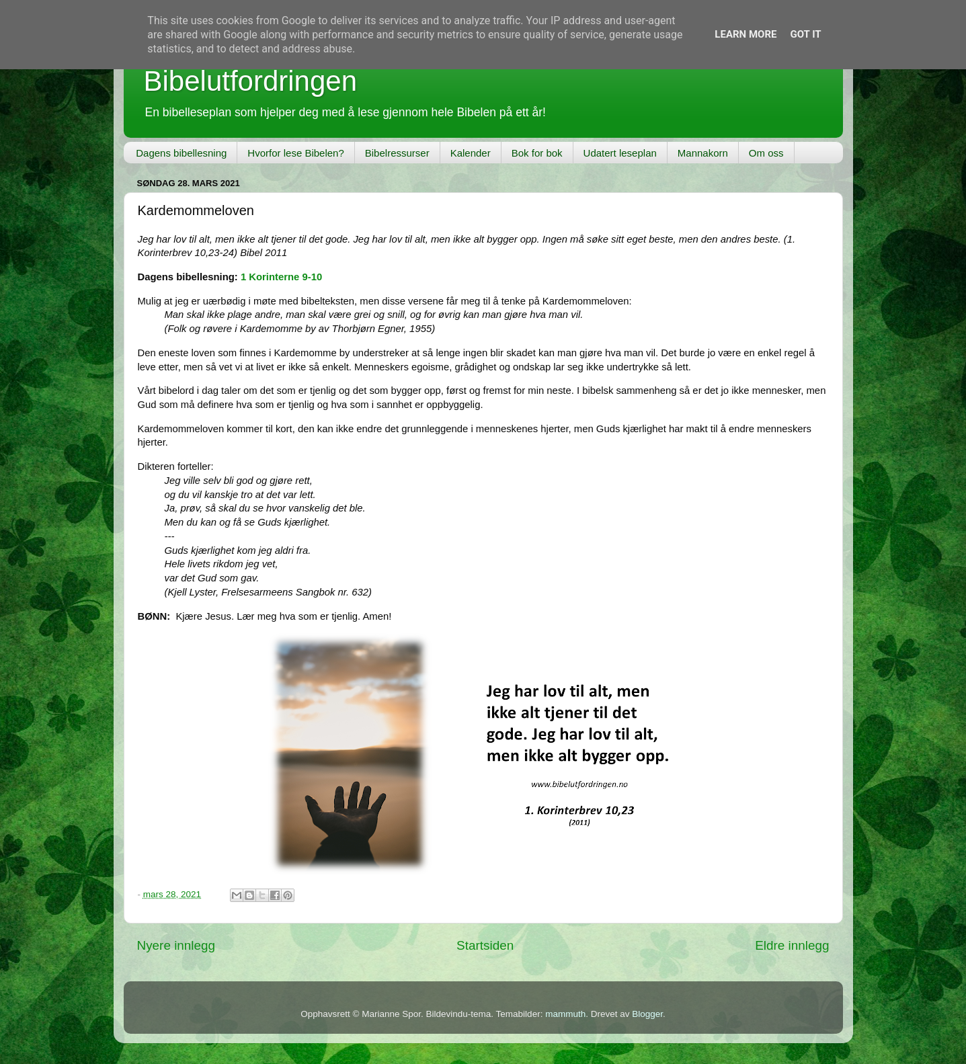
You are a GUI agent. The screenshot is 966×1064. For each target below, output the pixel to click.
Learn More (745, 34)
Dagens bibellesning (181, 153)
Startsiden (485, 945)
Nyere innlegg (176, 945)
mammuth (565, 1014)
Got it (805, 34)
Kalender (470, 153)
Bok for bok (537, 153)
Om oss (766, 153)
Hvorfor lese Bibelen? (295, 153)
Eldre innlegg (792, 945)
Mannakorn (703, 153)
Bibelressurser (397, 153)
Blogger (647, 1014)
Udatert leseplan (620, 153)
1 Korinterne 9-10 (281, 277)
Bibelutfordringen (251, 81)
